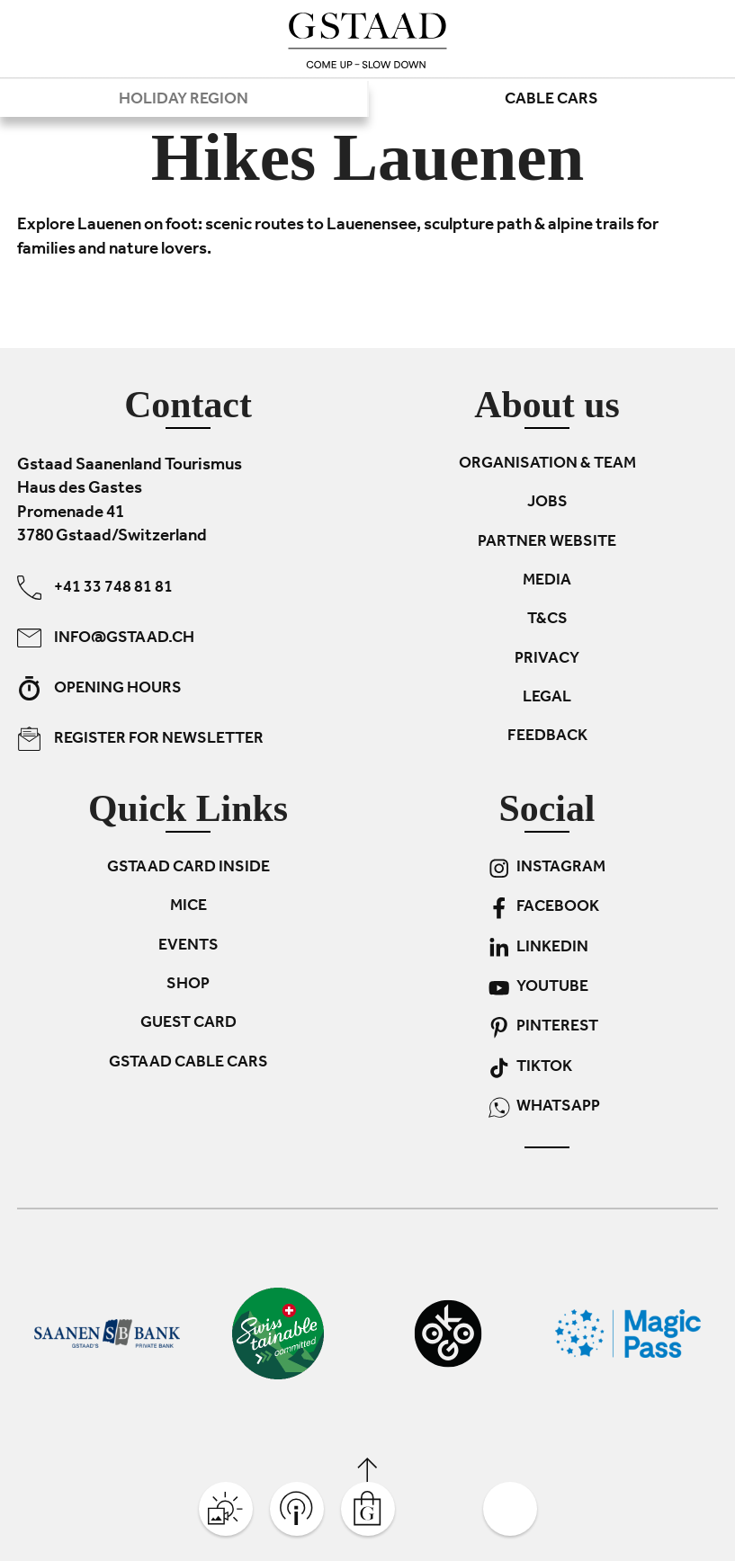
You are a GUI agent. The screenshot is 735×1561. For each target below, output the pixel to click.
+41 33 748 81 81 (95, 587)
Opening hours (99, 688)
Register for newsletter (140, 739)
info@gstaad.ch (105, 638)
